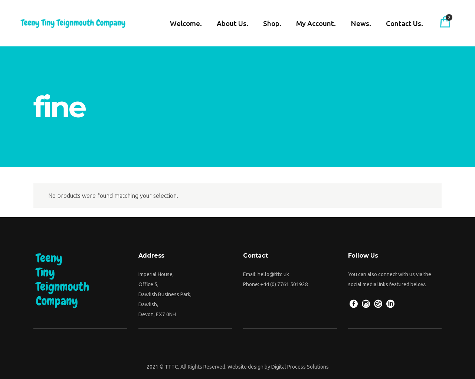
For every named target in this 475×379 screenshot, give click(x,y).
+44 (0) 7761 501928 (284, 284)
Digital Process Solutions (300, 367)
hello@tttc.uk (273, 274)
